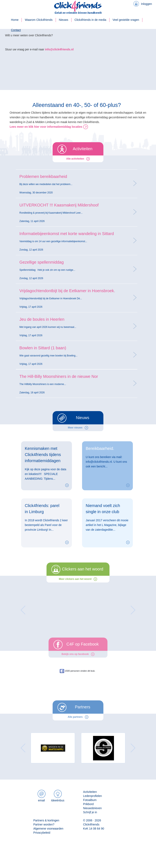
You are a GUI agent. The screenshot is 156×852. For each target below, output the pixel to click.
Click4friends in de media (90, 19)
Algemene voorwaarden (48, 828)
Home (14, 19)
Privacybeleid (41, 832)
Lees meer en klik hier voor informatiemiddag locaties (46, 126)
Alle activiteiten (75, 158)
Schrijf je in (90, 812)
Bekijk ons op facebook (75, 654)
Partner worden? (43, 824)
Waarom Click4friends (38, 19)
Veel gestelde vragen (126, 19)
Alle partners (75, 717)
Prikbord (88, 804)
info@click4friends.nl (59, 49)
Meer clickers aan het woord (75, 579)
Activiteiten (90, 791)
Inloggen (146, 4)
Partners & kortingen (46, 820)
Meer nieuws (75, 427)
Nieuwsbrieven (92, 808)
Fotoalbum (89, 800)
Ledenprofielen (92, 796)
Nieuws (63, 19)
